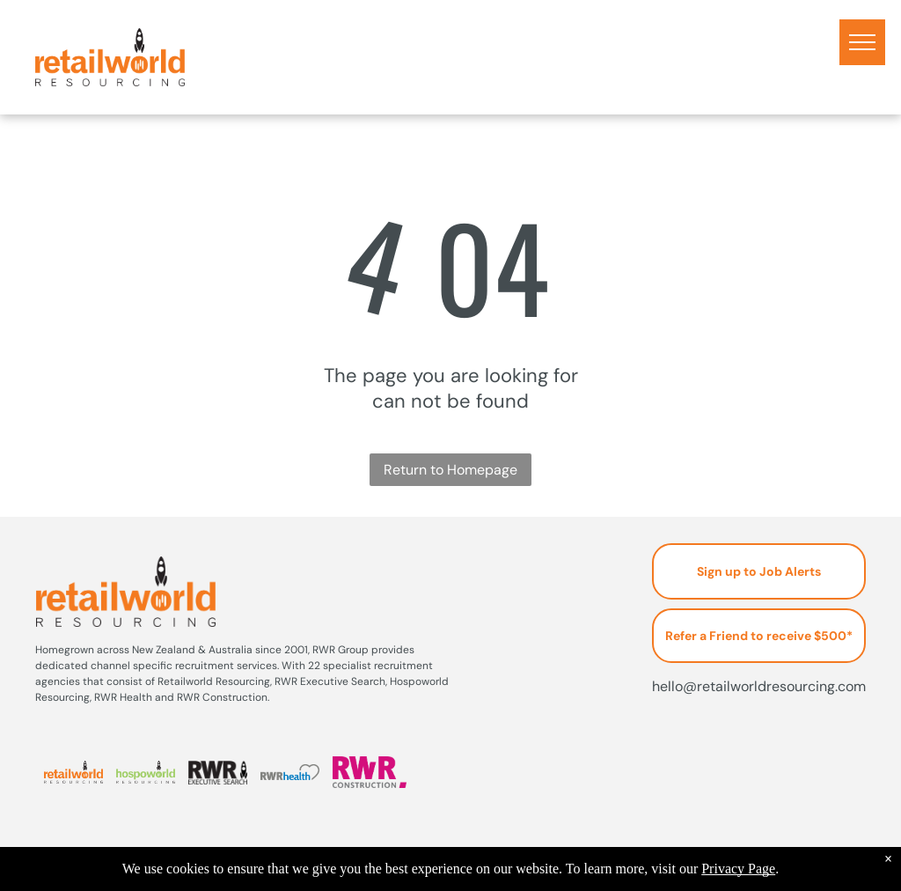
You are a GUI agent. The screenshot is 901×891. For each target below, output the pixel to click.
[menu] (862, 42)
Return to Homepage (450, 469)
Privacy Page (738, 868)
